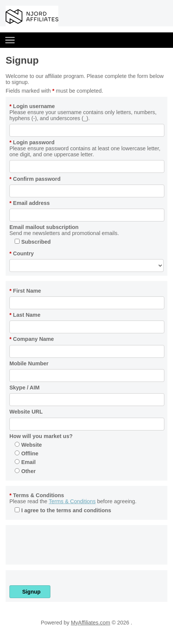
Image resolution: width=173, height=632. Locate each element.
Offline (26, 453)
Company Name (31, 339)
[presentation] (66, 546)
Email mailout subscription (44, 227)
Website (28, 445)
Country (21, 253)
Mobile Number (29, 363)
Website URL (26, 412)
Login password (32, 142)
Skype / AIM (24, 388)
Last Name (24, 315)
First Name (25, 291)
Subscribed (32, 242)
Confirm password (35, 179)
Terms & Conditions (36, 495)
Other (25, 471)
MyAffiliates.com (90, 623)
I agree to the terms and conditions (63, 510)
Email (25, 462)
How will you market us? (41, 436)
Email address (29, 203)
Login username (32, 106)
